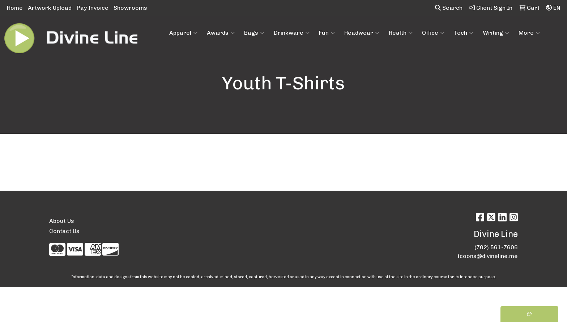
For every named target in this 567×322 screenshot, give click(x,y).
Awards (221, 33)
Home (15, 7)
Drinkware (292, 33)
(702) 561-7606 (496, 247)
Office (433, 33)
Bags (254, 33)
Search (448, 7)
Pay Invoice (92, 7)
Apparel (183, 33)
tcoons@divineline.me (487, 256)
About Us (61, 220)
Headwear (361, 33)
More (529, 33)
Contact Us (64, 231)
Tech (463, 33)
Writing (496, 33)
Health (401, 33)
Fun (327, 33)
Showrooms (130, 7)
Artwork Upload (50, 7)
